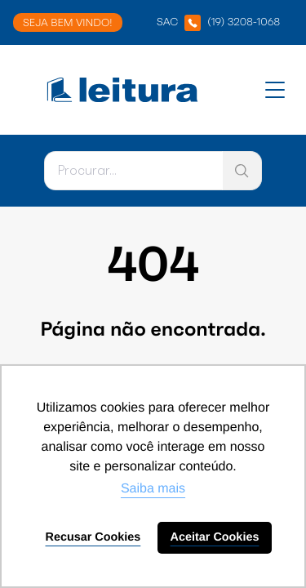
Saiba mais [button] (153, 489)
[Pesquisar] (133, 170)
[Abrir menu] (275, 90)
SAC (218, 23)
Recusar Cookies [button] (93, 537)
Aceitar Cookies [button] (215, 537)
